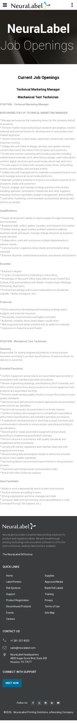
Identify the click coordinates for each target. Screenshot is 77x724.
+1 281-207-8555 (19, 640)
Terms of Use (52, 606)
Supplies (49, 575)
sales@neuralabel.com (23, 647)
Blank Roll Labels (54, 588)
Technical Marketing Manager (38, 89)
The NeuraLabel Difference (18, 554)
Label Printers (13, 581)
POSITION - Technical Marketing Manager (24, 104)
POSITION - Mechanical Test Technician (23, 341)
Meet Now (12, 683)
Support (10, 594)
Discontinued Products (18, 606)
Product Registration (17, 600)
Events (10, 612)
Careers (10, 618)
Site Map (50, 612)
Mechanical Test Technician (38, 97)
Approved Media (54, 581)
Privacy (49, 600)
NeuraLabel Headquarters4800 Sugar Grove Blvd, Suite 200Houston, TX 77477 (28, 658)
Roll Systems (13, 588)
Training (49, 594)
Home (9, 575)
